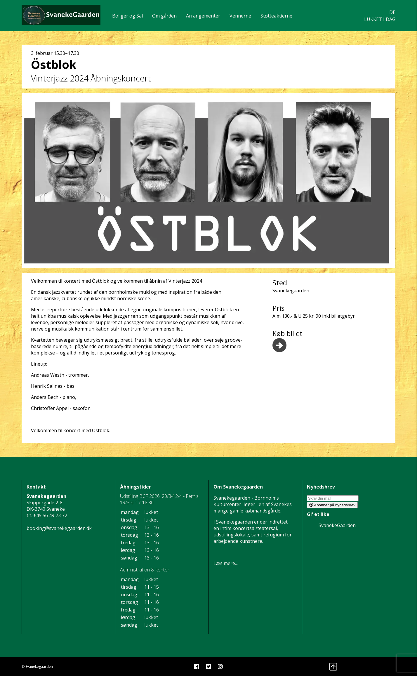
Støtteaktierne (276, 16)
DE (392, 12)
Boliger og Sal (127, 16)
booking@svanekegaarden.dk (59, 528)
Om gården (164, 16)
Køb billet (287, 340)
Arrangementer (203, 16)
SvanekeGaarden (337, 525)
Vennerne (240, 16)
